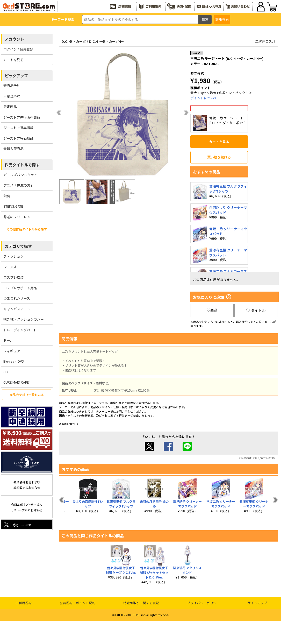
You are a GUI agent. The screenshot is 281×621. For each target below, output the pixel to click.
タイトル (255, 310)
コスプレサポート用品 (20, 287)
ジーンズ (10, 266)
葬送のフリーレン (16, 216)
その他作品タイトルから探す (26, 229)
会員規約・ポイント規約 (78, 603)
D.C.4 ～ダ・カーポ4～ (106, 41)
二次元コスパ (265, 41)
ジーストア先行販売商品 (21, 117)
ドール (8, 340)
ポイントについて (203, 97)
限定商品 (10, 106)
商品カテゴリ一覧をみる (27, 394)
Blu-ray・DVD (13, 361)
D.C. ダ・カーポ (74, 41)
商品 (212, 310)
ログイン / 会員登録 (18, 49)
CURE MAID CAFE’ (16, 382)
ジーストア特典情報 (18, 127)
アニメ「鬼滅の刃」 (18, 185)
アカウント (14, 39)
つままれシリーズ (16, 298)
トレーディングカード (20, 329)
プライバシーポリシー (203, 603)
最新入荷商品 (13, 148)
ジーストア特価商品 (18, 138)
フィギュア (11, 350)
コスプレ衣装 (13, 277)
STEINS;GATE (13, 206)
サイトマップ (257, 603)
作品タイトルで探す (22, 164)
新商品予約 (11, 85)
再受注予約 (11, 96)
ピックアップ (16, 75)
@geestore (17, 524)
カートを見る (13, 59)
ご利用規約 (23, 603)
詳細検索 (222, 19)
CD (5, 371)
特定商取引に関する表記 (141, 603)
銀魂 (6, 195)
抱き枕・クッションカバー (23, 319)
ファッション (13, 256)
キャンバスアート (16, 308)
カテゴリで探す (18, 246)
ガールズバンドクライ (20, 174)
